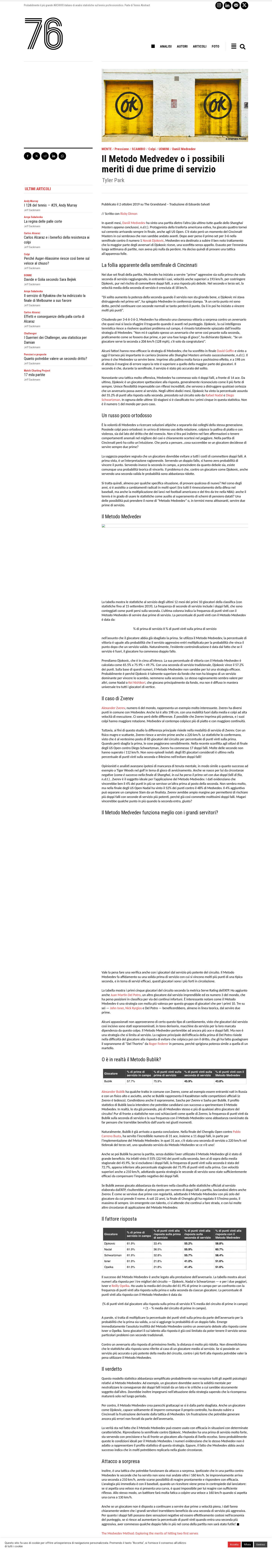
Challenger (30, 332)
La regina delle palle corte (43, 221)
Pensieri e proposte (35, 353)
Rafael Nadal (214, 395)
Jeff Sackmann (32, 210)
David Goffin (225, 351)
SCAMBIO (138, 149)
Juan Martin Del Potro (126, 897)
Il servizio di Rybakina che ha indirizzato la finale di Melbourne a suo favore (54, 297)
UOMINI (164, 149)
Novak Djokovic (153, 241)
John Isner (117, 910)
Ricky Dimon (128, 214)
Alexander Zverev (113, 708)
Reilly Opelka (120, 1187)
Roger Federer (158, 945)
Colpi (152, 149)
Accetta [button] (234, 1544)
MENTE (107, 149)
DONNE (28, 274)
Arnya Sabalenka (33, 217)
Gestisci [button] (260, 1544)
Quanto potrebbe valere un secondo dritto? (55, 358)
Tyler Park (113, 180)
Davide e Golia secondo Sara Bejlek (50, 279)
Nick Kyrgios (133, 910)
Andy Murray (31, 201)
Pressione (122, 149)
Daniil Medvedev (184, 149)
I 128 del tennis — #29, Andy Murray (50, 205)
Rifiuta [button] (247, 1544)
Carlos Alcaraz (32, 233)
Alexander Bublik (113, 993)
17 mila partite (34, 374)
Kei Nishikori (136, 683)
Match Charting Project (37, 369)
